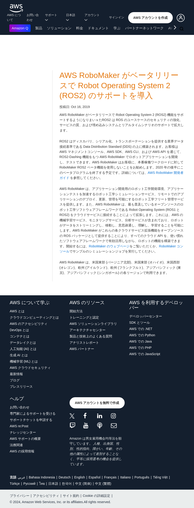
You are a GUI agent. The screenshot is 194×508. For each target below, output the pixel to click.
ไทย (42, 483)
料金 (79, 28)
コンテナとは (19, 336)
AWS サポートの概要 (25, 439)
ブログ (15, 380)
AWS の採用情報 (22, 451)
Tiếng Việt (160, 477)
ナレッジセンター (23, 432)
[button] (150, 17)
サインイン (116, 17)
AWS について (14, 17)
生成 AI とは (19, 355)
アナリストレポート (84, 342)
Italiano (125, 477)
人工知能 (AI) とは (23, 349)
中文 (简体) (83, 483)
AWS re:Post (19, 426)
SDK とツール (139, 322)
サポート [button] (52, 17)
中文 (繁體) (103, 483)
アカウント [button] (93, 17)
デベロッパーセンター (145, 316)
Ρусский (29, 483)
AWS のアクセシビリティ (28, 324)
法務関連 (16, 445)
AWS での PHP (140, 348)
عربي (21, 477)
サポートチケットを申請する (31, 420)
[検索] (182, 29)
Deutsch (65, 477)
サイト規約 (71, 496)
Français (110, 477)
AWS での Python (142, 335)
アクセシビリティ (46, 496)
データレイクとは (23, 342)
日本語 (53, 483)
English (79, 477)
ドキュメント (98, 28)
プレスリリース (21, 386)
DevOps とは (19, 330)
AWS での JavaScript (144, 354)
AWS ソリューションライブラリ (93, 324)
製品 (38, 28)
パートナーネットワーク (144, 28)
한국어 (67, 483)
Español (94, 477)
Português (141, 477)
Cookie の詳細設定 (96, 496)
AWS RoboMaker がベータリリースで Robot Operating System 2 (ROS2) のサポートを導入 (119, 85)
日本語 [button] (71, 17)
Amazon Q (20, 28)
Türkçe (15, 483)
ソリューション (59, 28)
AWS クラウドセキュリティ (30, 368)
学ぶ (116, 28)
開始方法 (76, 311)
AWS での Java (140, 341)
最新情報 (16, 374)
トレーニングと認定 (84, 317)
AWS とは (17, 311)
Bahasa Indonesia (42, 477)
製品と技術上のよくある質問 (91, 336)
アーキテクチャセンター (88, 330)
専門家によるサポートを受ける (33, 413)
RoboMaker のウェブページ (109, 246)
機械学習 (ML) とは (24, 361)
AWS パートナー (82, 349)
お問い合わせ (33, 17)
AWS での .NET (140, 329)
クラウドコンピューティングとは (34, 317)
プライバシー (19, 496)
